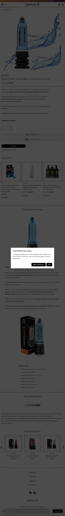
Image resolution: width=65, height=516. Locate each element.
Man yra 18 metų (39, 264)
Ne (49, 264)
